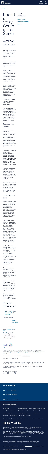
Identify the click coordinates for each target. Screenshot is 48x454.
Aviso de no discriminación (9, 410)
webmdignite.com (26, 356)
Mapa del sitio (36, 413)
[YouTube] (12, 423)
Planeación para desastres (39, 408)
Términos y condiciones (23, 413)
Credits (19, 24)
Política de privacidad (23, 352)
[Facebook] (8, 423)
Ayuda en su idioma (7, 413)
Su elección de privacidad (23, 410)
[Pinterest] (15, 423)
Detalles (36, 442)
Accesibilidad (6, 408)
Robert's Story (21, 19)
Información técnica (37, 410)
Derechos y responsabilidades (24, 415)
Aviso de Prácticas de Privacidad (25, 408)
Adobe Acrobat (29, 446)
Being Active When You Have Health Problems (10, 312)
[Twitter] (4, 423)
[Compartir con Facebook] (7, 373)
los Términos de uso (13, 352)
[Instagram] (19, 423)
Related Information (23, 21)
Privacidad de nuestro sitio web (10, 415)
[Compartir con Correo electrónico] (4, 373)
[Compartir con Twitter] (11, 373)
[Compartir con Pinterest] (15, 373)
